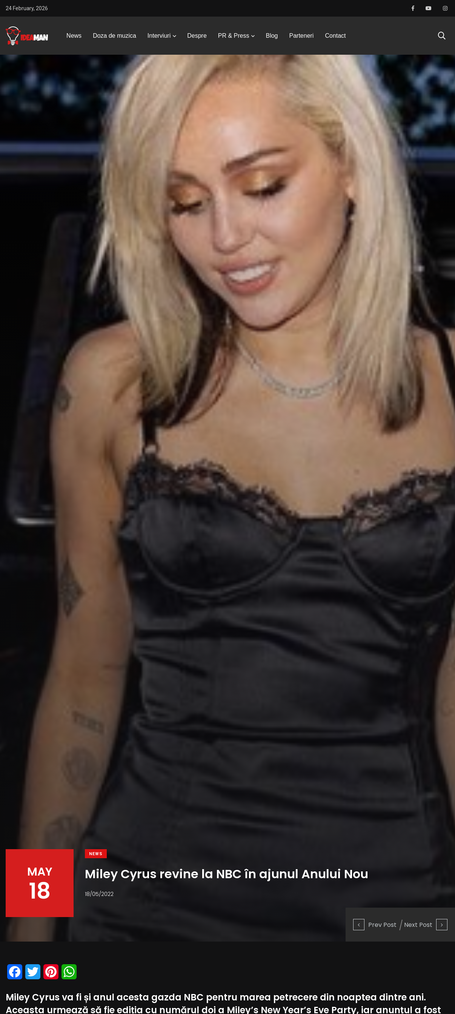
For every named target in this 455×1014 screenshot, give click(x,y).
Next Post (425, 924)
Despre (197, 35)
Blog (272, 35)
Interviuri (159, 35)
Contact (335, 35)
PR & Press (233, 35)
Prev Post (375, 924)
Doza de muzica (114, 35)
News (73, 35)
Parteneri (301, 35)
